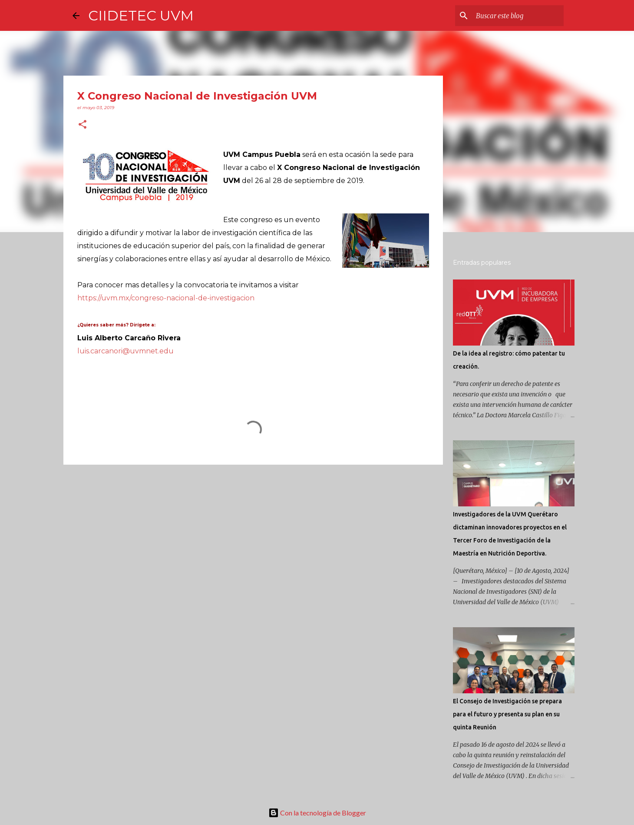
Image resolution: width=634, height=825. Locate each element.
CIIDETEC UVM (141, 15)
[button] (82, 125)
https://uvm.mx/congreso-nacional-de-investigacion (165, 298)
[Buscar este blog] (518, 15)
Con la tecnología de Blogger (317, 812)
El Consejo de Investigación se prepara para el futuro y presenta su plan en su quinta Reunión (507, 714)
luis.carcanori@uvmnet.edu (125, 351)
